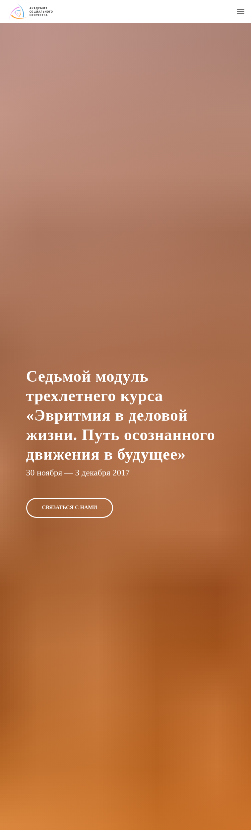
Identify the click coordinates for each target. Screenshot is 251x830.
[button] (69, 508)
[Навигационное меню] (240, 11)
